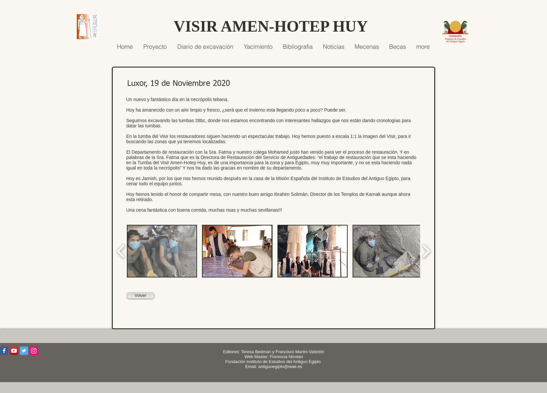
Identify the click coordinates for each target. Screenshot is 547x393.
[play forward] (425, 251)
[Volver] (140, 296)
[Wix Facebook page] (4, 351)
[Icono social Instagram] (34, 351)
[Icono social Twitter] (24, 351)
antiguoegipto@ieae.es (280, 366)
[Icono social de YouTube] (14, 351)
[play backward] (121, 251)
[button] (162, 251)
